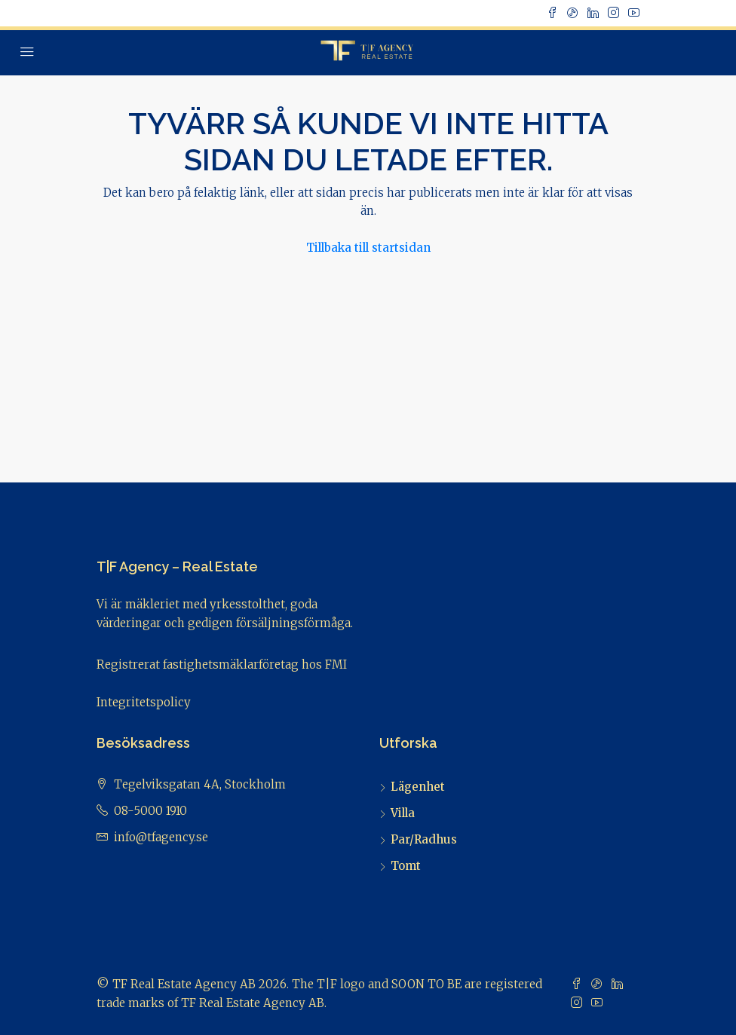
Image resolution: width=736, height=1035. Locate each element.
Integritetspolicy (144, 702)
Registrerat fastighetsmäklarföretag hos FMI (222, 664)
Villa (403, 813)
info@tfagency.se (161, 837)
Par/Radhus (424, 839)
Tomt (406, 866)
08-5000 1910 (150, 811)
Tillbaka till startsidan (368, 247)
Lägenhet (418, 786)
